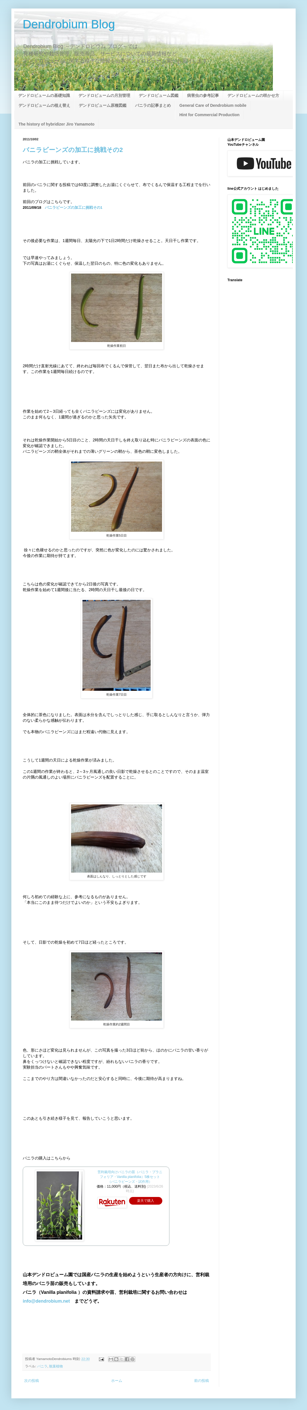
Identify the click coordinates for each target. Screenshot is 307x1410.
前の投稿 (201, 1380)
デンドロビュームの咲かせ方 (253, 95)
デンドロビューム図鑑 (159, 95)
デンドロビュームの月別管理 (104, 95)
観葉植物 (56, 1366)
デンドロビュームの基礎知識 (44, 95)
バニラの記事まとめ (153, 105)
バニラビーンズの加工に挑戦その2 (73, 149)
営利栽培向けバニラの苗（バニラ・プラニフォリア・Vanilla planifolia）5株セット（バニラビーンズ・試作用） (130, 1177)
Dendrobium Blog (69, 24)
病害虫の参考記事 (203, 95)
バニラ (42, 1366)
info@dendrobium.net (46, 1301)
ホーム (116, 1380)
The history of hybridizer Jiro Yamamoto (56, 124)
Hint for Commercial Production (209, 114)
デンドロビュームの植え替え (44, 105)
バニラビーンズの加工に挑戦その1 (73, 207)
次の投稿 (31, 1380)
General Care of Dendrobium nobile (212, 105)
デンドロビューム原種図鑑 (102, 105)
